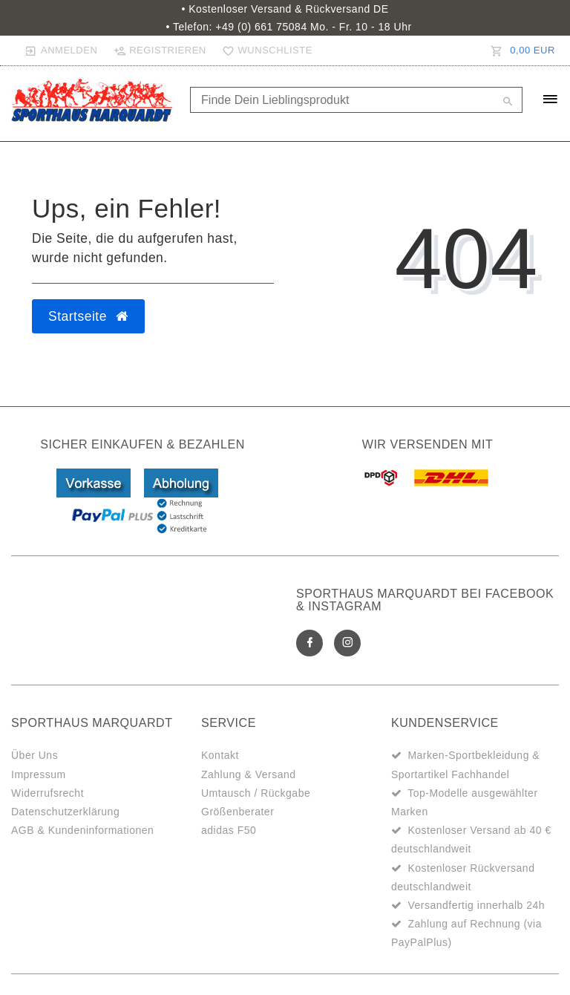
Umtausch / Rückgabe (255, 793)
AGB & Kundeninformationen (82, 830)
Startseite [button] (88, 316)
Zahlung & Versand (248, 774)
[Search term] (356, 100)
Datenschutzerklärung (65, 812)
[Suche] (508, 102)
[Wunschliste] (264, 50)
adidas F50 (228, 830)
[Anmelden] (61, 50)
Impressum (38, 774)
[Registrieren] (159, 50)
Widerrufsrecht (47, 793)
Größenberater (237, 812)
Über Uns (34, 755)
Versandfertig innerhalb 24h (476, 905)
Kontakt (220, 755)
